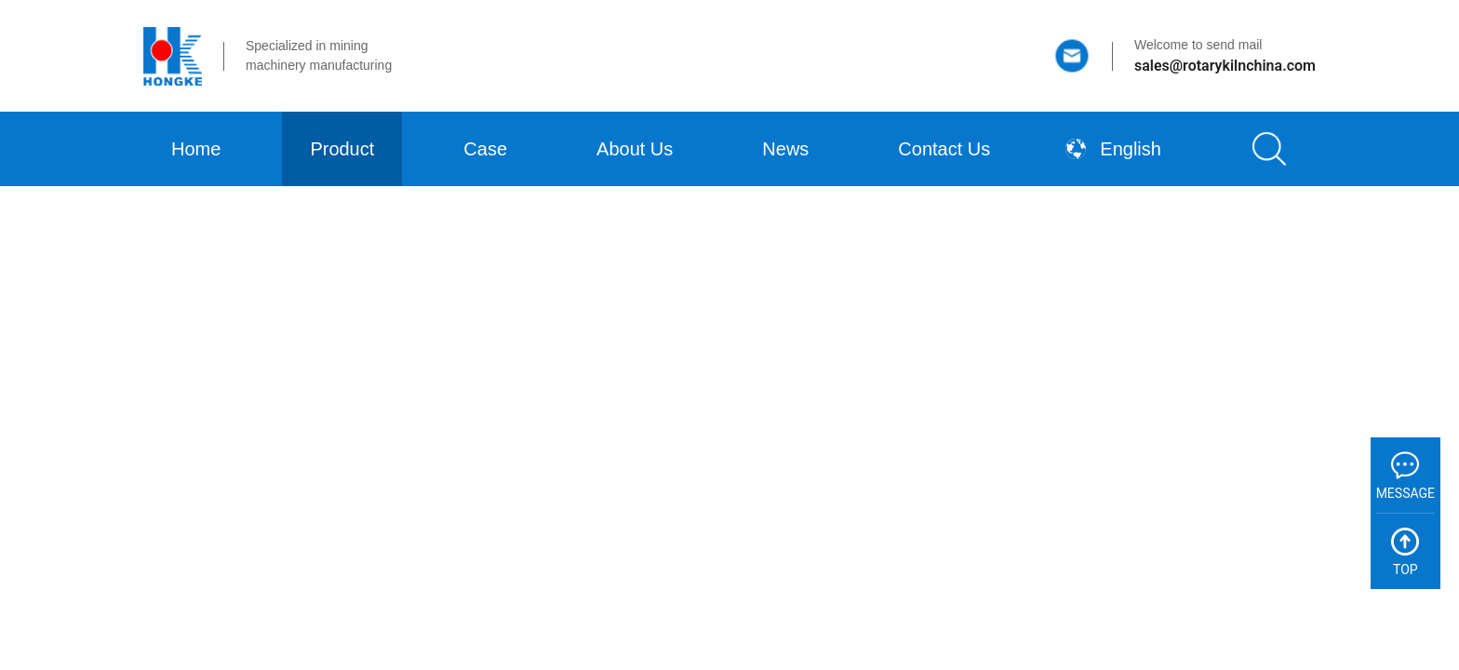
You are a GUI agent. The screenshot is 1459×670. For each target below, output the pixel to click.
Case (485, 149)
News (785, 149)
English (1113, 149)
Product (342, 149)
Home (196, 149)
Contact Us (944, 149)
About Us (634, 149)
